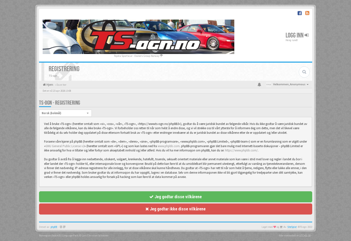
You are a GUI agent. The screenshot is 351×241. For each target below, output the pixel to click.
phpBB (54, 227)
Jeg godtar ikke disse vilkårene (175, 208)
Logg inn (297, 35)
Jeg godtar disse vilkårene (175, 196)
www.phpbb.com (169, 146)
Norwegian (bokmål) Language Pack (59, 235)
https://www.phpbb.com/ (241, 150)
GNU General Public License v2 (65, 146)
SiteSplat (292, 227)
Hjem (49, 85)
